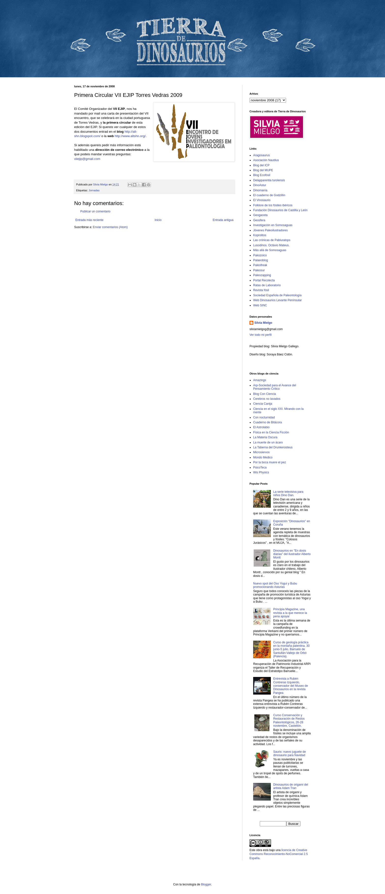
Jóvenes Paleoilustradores (270, 230)
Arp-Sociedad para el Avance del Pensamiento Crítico (274, 387)
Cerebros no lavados (266, 399)
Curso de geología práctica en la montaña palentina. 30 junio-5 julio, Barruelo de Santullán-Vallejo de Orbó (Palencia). (291, 649)
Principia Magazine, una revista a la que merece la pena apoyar (290, 613)
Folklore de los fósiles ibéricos (272, 205)
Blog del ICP (261, 165)
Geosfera (259, 220)
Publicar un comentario (95, 211)
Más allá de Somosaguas (269, 250)
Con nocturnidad (264, 417)
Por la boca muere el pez (269, 462)
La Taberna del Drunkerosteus (273, 447)
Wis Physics (261, 472)
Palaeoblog (260, 260)
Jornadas (94, 190)
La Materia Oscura (265, 437)
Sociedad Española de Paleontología (277, 295)
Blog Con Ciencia (264, 394)
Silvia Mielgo (263, 322)
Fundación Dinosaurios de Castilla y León (280, 210)
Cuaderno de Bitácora (267, 422)
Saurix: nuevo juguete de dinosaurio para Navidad (289, 753)
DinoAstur (259, 185)
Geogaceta (260, 215)
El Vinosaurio (262, 200)
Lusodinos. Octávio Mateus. (271, 245)
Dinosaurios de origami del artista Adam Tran (290, 786)
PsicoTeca (260, 467)
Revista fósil (261, 290)
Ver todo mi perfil (260, 335)
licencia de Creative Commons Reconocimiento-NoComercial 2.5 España (278, 854)
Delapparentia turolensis (269, 180)
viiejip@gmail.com (87, 159)
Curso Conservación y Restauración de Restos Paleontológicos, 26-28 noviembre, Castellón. (289, 720)
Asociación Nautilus (266, 160)
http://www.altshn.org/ (130, 136)
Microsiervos (261, 452)
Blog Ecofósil (261, 175)
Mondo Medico (263, 457)
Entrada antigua (223, 220)
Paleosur (259, 270)
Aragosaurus (261, 155)
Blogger (206, 884)
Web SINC (260, 305)
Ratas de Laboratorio (267, 285)
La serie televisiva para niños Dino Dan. (288, 493)
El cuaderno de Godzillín (269, 195)
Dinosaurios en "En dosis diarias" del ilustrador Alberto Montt (292, 554)
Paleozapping (262, 275)
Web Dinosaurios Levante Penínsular (277, 300)
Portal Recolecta (264, 280)
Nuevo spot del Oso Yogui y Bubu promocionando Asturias (275, 585)
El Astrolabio (261, 427)
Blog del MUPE (263, 170)
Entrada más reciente (89, 220)
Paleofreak (260, 265)
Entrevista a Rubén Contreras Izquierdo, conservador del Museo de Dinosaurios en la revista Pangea (290, 686)
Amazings (259, 380)
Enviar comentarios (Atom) (110, 227)
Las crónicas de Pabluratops (271, 240)
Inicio (158, 220)
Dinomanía (260, 190)
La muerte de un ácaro (268, 442)
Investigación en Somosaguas (272, 225)
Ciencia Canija (262, 403)
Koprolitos (259, 235)
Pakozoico (260, 255)
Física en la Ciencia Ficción (271, 432)
